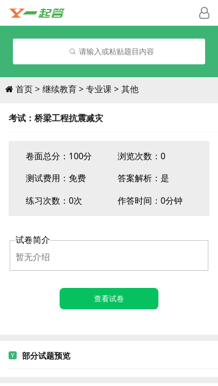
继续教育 (59, 89)
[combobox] (109, 51)
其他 (130, 89)
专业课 (99, 89)
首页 (24, 89)
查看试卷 (109, 298)
